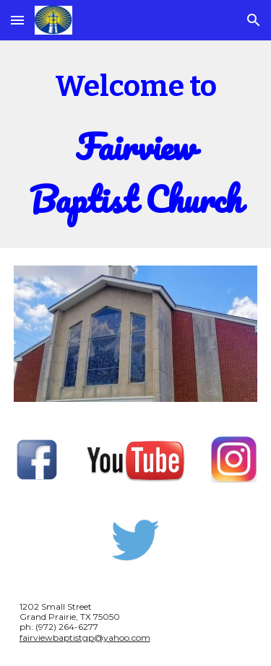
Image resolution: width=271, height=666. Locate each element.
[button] (17, 20)
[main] (136, 144)
